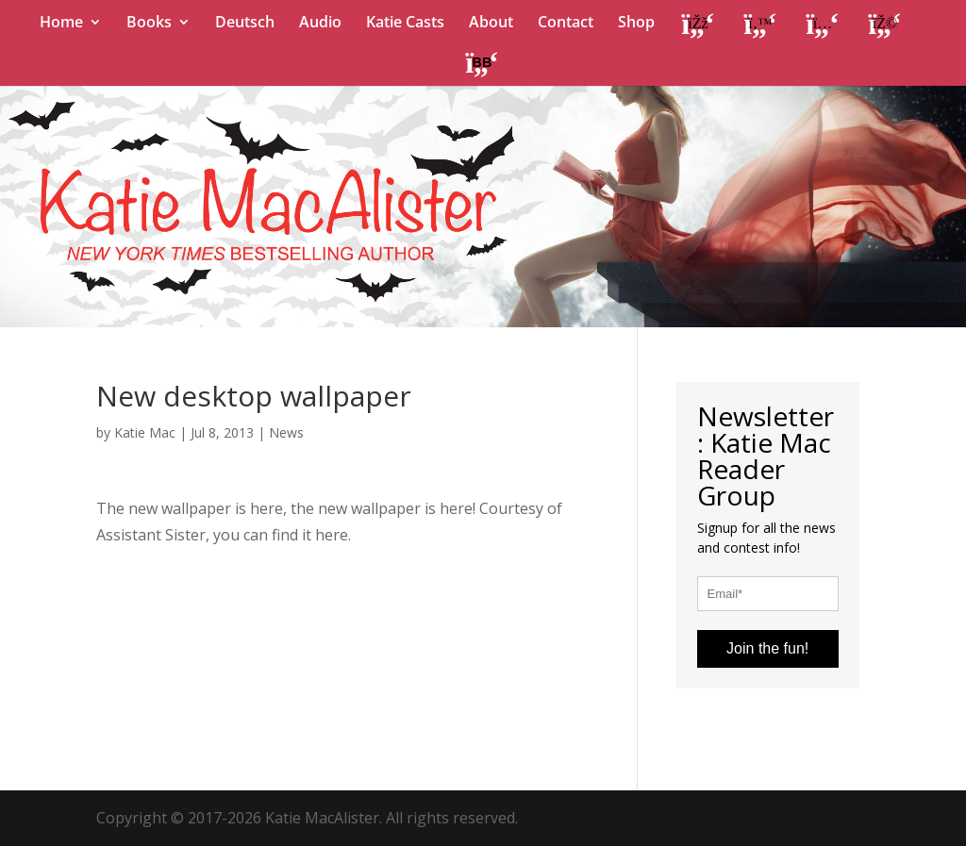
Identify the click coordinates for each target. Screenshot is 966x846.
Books (149, 23)
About (491, 23)
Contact (565, 23)
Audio (320, 23)
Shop (636, 23)
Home (61, 23)
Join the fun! (767, 648)
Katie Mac (144, 432)
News (286, 432)
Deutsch (245, 23)
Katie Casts (405, 23)
